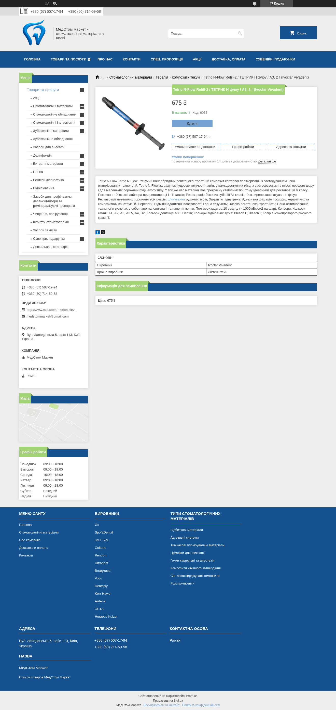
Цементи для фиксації (188, 553)
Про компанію (29, 540)
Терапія (162, 77)
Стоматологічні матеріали (130, 77)
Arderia (100, 601)
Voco (98, 578)
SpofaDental (104, 532)
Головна (32, 59)
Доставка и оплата (33, 548)
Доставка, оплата (229, 59)
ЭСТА (99, 609)
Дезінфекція (42, 155)
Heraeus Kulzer (106, 616)
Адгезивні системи (185, 537)
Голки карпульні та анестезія (192, 560)
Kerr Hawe (102, 593)
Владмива (102, 571)
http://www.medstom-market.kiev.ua (52, 310)
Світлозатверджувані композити (195, 576)
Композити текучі (186, 77)
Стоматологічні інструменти (54, 122)
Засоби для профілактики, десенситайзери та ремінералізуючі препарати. (54, 201)
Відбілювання (43, 188)
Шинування (176, 199)
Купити (192, 123)
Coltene (100, 548)
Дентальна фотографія (50, 247)
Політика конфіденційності (201, 705)
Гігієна (38, 172)
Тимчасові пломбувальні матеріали (198, 545)
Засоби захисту (45, 230)
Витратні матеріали (48, 164)
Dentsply (101, 586)
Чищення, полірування (50, 214)
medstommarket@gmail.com (47, 316)
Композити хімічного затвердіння (196, 568)
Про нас (105, 59)
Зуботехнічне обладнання (53, 139)
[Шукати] (239, 33)
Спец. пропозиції (167, 59)
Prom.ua (192, 696)
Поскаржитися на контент (161, 705)
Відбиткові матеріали (187, 530)
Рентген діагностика (48, 180)
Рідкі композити (182, 583)
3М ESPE (102, 540)
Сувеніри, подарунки (275, 59)
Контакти (132, 59)
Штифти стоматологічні (51, 222)
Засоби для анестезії (49, 147)
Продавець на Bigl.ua (168, 700)
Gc (97, 525)
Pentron (100, 555)
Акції (197, 59)
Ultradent (101, 563)
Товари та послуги (68, 59)
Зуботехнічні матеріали (51, 131)
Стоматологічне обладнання (55, 114)
